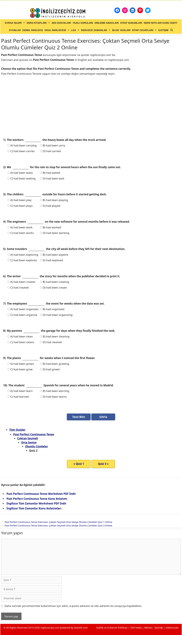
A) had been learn (20, 391)
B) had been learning (54, 391)
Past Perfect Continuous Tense (33, 434)
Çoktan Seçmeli (27, 438)
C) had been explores (22, 260)
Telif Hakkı (136, 627)
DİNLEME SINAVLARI (107, 22)
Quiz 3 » (103, 464)
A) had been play (19, 200)
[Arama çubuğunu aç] (171, 30)
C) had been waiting (21, 178)
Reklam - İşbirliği (154, 627)
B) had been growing (54, 364)
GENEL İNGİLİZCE (32, 30)
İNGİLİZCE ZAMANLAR (96, 30)
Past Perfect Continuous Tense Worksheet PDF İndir (41, 494)
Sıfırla (103, 417)
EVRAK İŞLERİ (15, 23)
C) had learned (18, 396)
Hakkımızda (171, 627)
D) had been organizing (56, 315)
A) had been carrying (22, 145)
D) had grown (50, 369)
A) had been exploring (22, 254)
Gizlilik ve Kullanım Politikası (112, 627)
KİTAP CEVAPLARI (145, 30)
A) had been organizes (22, 309)
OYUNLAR (15, 30)
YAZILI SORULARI (83, 22)
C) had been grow (20, 369)
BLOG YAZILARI (121, 30)
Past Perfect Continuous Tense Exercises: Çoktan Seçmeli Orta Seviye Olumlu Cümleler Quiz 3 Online (58, 525)
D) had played (50, 206)
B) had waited (50, 173)
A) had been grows (20, 364)
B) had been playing (54, 200)
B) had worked (50, 227)
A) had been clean (20, 336)
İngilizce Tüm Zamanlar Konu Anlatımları (34, 508)
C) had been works (20, 233)
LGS (75, 30)
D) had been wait (52, 178)
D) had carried (50, 151)
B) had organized (52, 309)
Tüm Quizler (17, 430)
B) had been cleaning (54, 336)
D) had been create (53, 287)
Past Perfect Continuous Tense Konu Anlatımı (37, 499)
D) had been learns (53, 396)
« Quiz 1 (78, 464)
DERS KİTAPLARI (39, 23)
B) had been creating (54, 282)
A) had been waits (20, 173)
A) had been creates (21, 282)
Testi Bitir (78, 417)
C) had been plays (20, 206)
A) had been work (19, 227)
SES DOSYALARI (61, 22)
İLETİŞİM (163, 30)
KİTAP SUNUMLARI (131, 22)
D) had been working (54, 233)
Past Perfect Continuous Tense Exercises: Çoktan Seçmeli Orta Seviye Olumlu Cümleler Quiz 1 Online (58, 522)
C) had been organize (22, 315)
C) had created (18, 287)
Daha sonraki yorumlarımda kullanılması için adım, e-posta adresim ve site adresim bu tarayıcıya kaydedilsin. (73, 606)
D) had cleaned (51, 342)
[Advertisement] (91, 109)
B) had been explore (54, 254)
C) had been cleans (20, 342)
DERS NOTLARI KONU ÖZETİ (160, 22)
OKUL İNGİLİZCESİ (57, 30)
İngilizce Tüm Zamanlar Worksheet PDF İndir (36, 503)
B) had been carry (52, 145)
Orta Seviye (29, 442)
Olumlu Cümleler (36, 446)
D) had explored (51, 260)
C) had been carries (21, 151)
